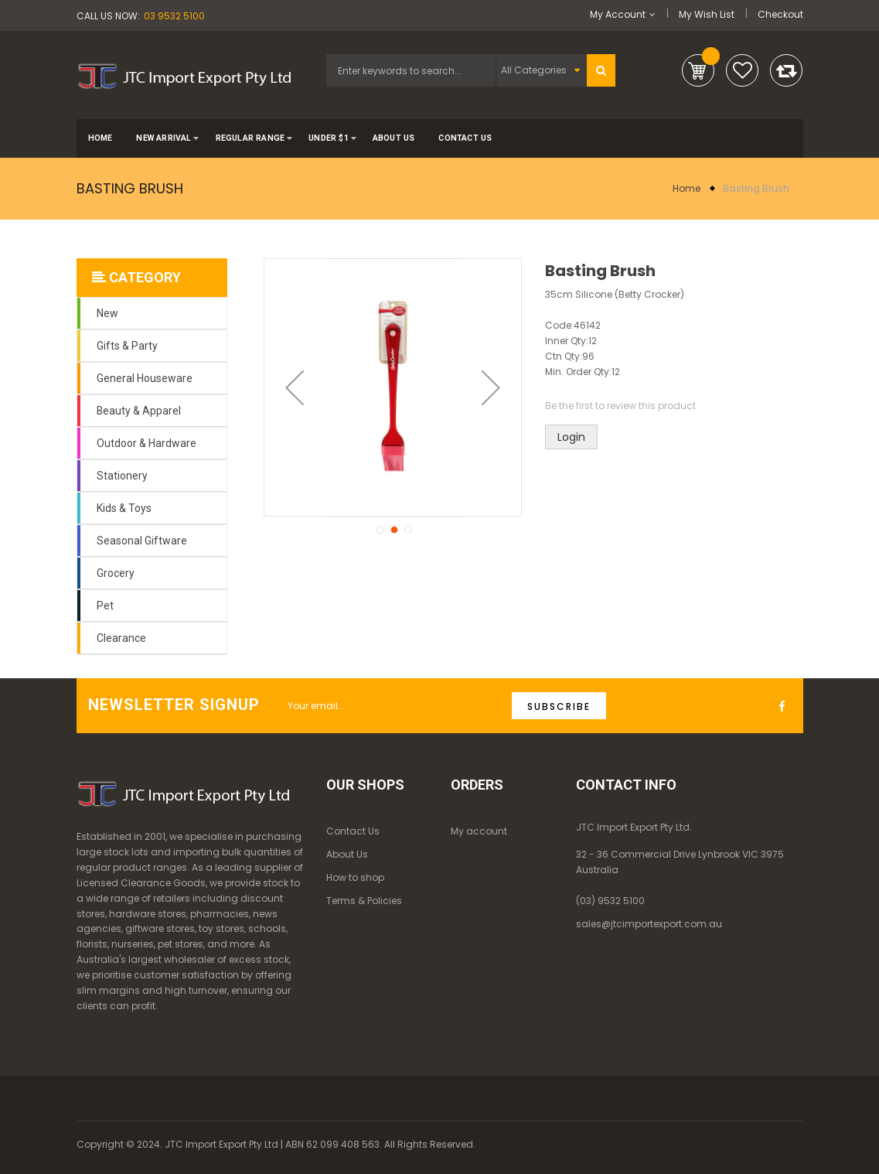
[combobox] (411, 70)
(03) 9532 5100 (610, 900)
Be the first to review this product (620, 405)
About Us (347, 854)
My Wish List (706, 14)
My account (479, 831)
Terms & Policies (364, 900)
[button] (294, 387)
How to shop (355, 877)
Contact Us (353, 831)
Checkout (780, 14)
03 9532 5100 (174, 15)
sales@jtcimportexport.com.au (649, 923)
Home (686, 188)
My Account (618, 14)
